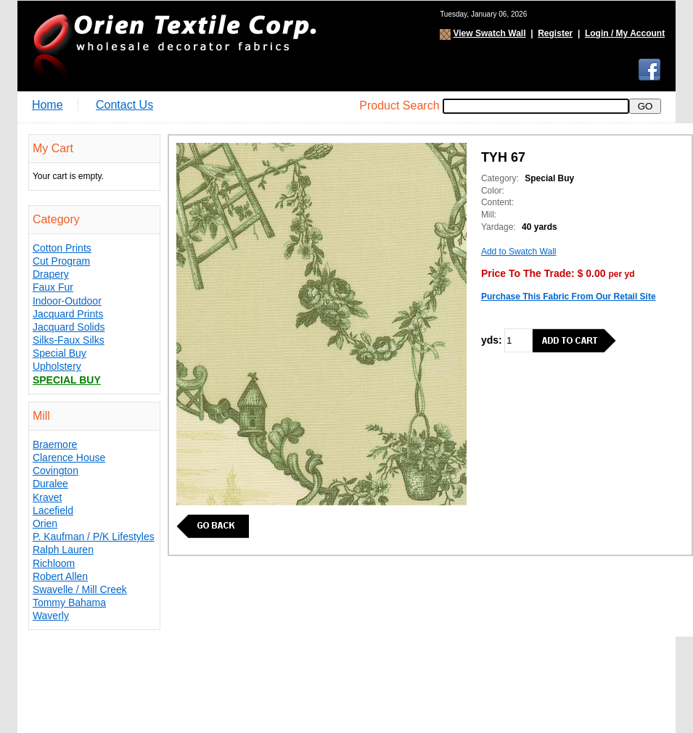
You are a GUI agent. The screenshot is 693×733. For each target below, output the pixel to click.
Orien (45, 523)
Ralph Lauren (63, 549)
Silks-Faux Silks (68, 340)
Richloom (54, 563)
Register (555, 33)
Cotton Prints (62, 248)
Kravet (47, 497)
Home (47, 105)
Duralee (50, 483)
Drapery (51, 274)
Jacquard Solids (69, 327)
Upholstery (57, 366)
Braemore (55, 444)
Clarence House (69, 457)
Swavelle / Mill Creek (80, 589)
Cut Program (61, 261)
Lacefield (53, 510)
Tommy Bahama (69, 602)
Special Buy (59, 353)
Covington (55, 470)
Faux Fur (53, 287)
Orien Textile (173, 46)
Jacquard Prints (68, 314)
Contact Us (124, 105)
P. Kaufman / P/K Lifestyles (94, 536)
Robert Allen (60, 576)
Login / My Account (625, 33)
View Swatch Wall (489, 33)
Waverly (51, 615)
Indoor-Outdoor (67, 301)
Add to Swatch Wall (519, 252)
